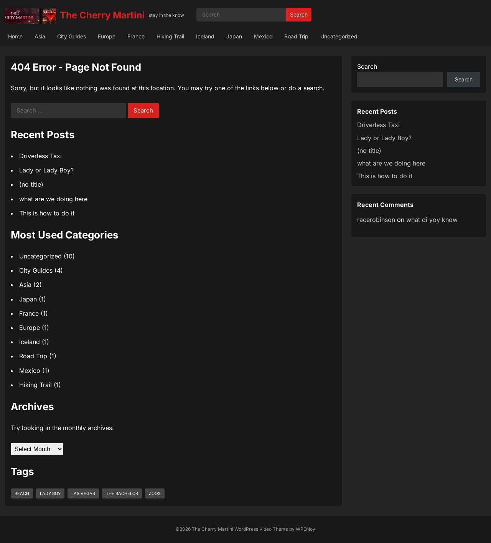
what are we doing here (53, 199)
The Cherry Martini (102, 15)
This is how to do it (46, 213)
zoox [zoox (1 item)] (155, 493)
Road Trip (296, 36)
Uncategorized (339, 36)
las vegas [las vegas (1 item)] (83, 493)
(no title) (31, 184)
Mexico (263, 36)
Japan (234, 36)
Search (299, 14)
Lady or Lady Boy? (46, 170)
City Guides (71, 36)
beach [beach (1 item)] (22, 493)
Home (15, 36)
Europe (106, 36)
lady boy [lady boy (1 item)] (50, 493)
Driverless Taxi (40, 156)
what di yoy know (432, 219)
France (136, 36)
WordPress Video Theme (261, 529)
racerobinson (376, 219)
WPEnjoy (305, 529)
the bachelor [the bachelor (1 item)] (122, 493)
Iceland (205, 36)
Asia (40, 36)
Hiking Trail (170, 36)
